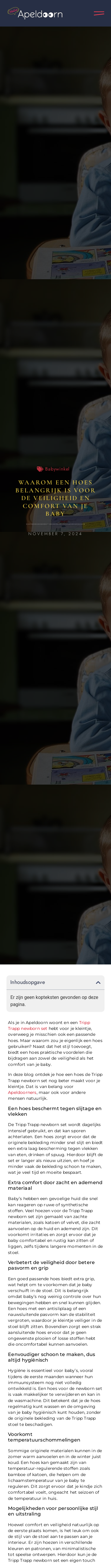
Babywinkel (57, 469)
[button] (98, 982)
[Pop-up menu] (99, 13)
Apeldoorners (22, 1092)
